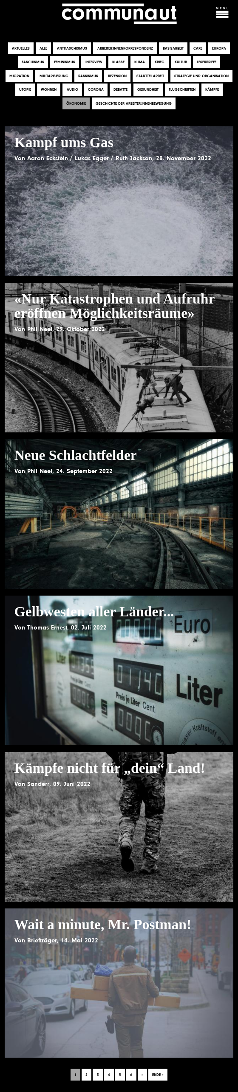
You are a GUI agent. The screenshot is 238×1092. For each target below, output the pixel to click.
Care (197, 48)
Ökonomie (76, 103)
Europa (219, 48)
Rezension (117, 76)
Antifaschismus (72, 48)
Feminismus (64, 62)
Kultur (181, 62)
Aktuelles (21, 48)
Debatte (120, 90)
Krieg (159, 62)
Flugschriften (182, 90)
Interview (93, 62)
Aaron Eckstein (47, 158)
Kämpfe (212, 90)
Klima (139, 62)
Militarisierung (54, 76)
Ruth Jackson (134, 158)
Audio (72, 90)
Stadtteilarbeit (150, 76)
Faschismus (33, 62)
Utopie (25, 90)
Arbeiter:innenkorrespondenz (125, 48)
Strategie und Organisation (201, 76)
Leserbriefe (206, 62)
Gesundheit (148, 90)
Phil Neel (39, 329)
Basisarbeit (173, 48)
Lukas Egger (92, 158)
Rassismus (88, 76)
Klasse (118, 62)
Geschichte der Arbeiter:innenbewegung (134, 103)
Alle (43, 48)
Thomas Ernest (47, 627)
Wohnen (49, 90)
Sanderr (38, 784)
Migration (19, 76)
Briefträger (42, 940)
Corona (96, 90)
